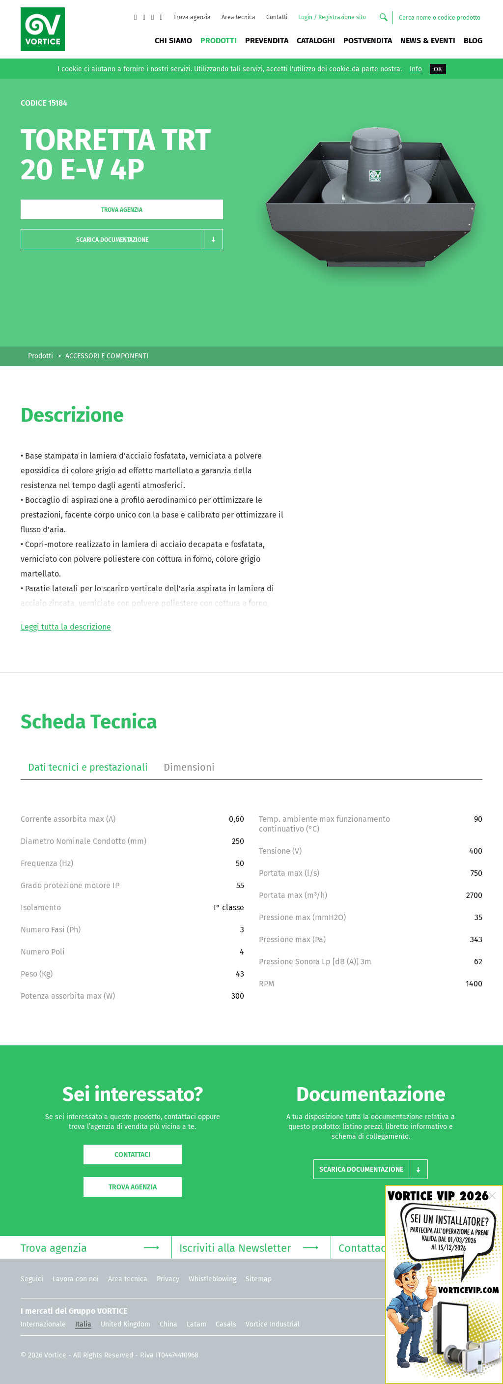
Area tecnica (238, 17)
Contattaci (132, 1155)
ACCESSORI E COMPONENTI (106, 356)
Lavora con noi (76, 1279)
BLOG (473, 40)
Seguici (32, 1279)
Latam (196, 1324)
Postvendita (367, 40)
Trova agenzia (192, 17)
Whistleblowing (212, 1279)
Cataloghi (316, 40)
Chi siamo (173, 40)
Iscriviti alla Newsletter (248, 1247)
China (168, 1324)
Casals (226, 1324)
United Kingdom (125, 1324)
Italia (83, 1324)
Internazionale (43, 1324)
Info (416, 69)
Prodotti (218, 40)
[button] (122, 239)
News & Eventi (427, 40)
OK (438, 69)
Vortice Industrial (273, 1324)
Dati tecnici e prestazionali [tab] (88, 767)
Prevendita (266, 40)
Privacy (168, 1279)
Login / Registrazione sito (332, 17)
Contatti (276, 17)
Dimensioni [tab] (189, 767)
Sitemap (259, 1279)
